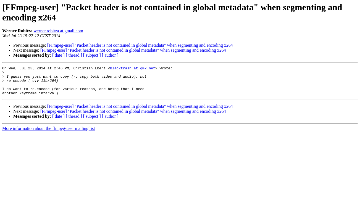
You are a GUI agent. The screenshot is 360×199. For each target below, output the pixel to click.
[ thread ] (74, 55)
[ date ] (58, 55)
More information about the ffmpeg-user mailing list (48, 134)
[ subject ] (92, 55)
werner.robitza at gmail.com (58, 30)
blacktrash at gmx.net (132, 68)
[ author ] (110, 55)
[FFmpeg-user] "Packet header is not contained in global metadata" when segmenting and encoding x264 (140, 45)
